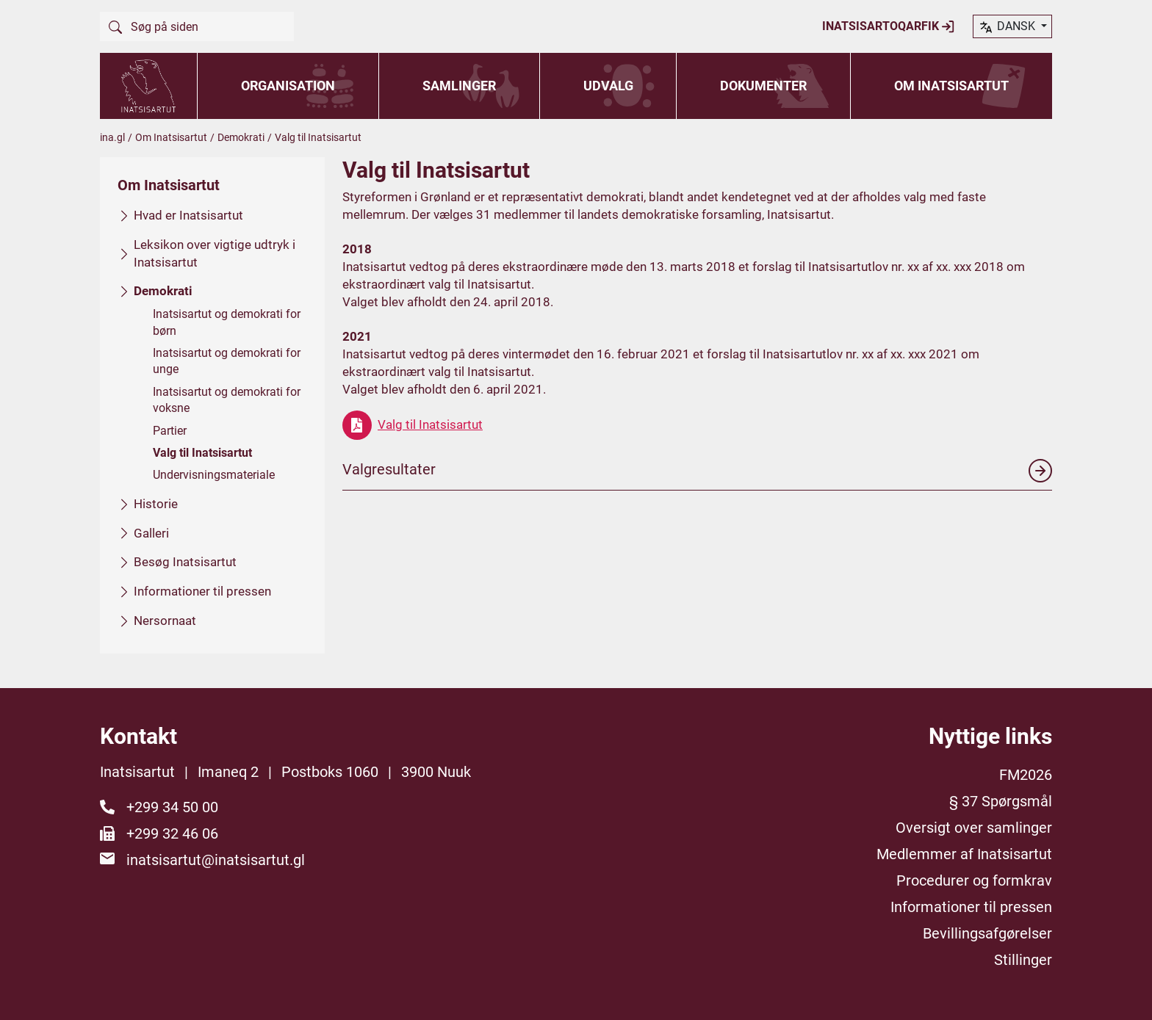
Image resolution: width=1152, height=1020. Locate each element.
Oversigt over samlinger (974, 827)
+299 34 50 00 (172, 807)
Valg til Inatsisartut (202, 453)
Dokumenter (763, 85)
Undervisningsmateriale (214, 475)
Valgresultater (697, 470)
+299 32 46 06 (172, 833)
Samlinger (459, 85)
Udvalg (608, 85)
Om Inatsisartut (951, 85)
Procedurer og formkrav (974, 880)
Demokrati (240, 137)
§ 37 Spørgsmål (1000, 801)
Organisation (288, 85)
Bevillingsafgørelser (987, 933)
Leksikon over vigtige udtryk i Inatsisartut (214, 252)
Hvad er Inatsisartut (188, 215)
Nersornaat (165, 619)
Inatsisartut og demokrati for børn (226, 322)
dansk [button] (1008, 27)
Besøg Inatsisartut (185, 561)
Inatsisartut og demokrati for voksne (226, 399)
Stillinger (1023, 960)
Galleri (151, 532)
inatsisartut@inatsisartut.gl (215, 860)
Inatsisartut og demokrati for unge (226, 361)
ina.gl (112, 137)
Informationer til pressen (202, 591)
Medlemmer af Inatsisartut (964, 854)
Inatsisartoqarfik (888, 26)
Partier (170, 430)
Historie (156, 503)
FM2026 (1025, 775)
